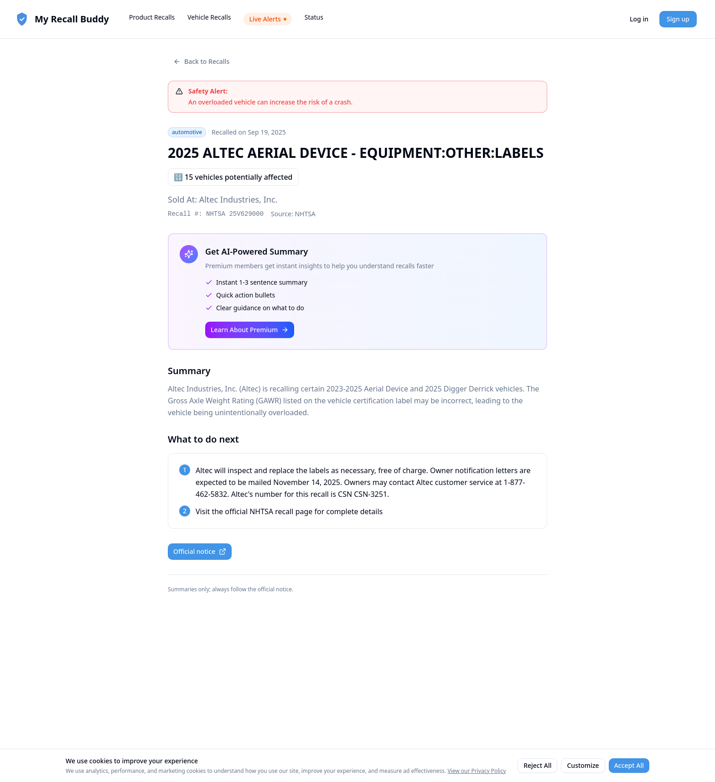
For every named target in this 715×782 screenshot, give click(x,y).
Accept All (629, 765)
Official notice (199, 551)
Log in (639, 19)
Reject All (537, 765)
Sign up (678, 19)
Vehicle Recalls (209, 17)
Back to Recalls (201, 61)
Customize (583, 765)
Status (314, 17)
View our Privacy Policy (476, 771)
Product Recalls (152, 17)
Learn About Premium (250, 329)
